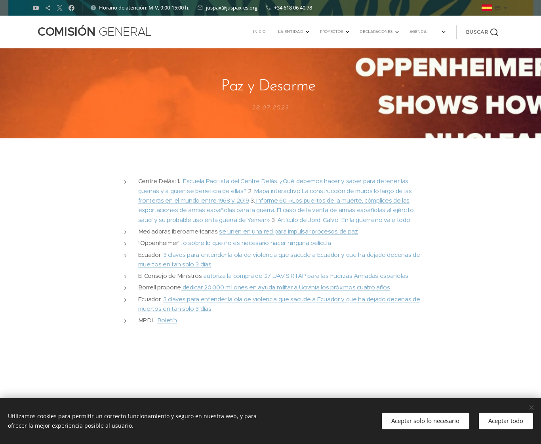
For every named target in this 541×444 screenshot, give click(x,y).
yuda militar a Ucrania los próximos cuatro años (325, 287)
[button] (482, 32)
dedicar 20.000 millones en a (221, 287)
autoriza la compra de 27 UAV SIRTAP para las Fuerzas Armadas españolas (305, 275)
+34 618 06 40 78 (293, 7)
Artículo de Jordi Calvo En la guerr (323, 220)
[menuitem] (362, 32)
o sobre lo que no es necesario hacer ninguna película (256, 243)
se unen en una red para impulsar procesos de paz (288, 231)
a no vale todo (390, 220)
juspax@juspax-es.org (231, 7)
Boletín (167, 320)
